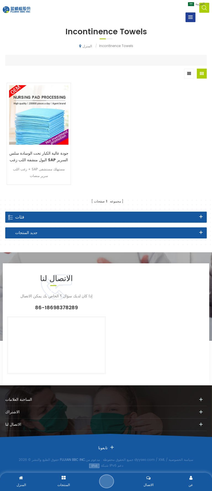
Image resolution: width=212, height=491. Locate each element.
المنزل (85, 46)
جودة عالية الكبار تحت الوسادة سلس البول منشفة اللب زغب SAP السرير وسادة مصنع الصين (38, 156)
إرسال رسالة (106, 481)
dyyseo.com (144, 460)
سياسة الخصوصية (181, 460)
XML (161, 460)
